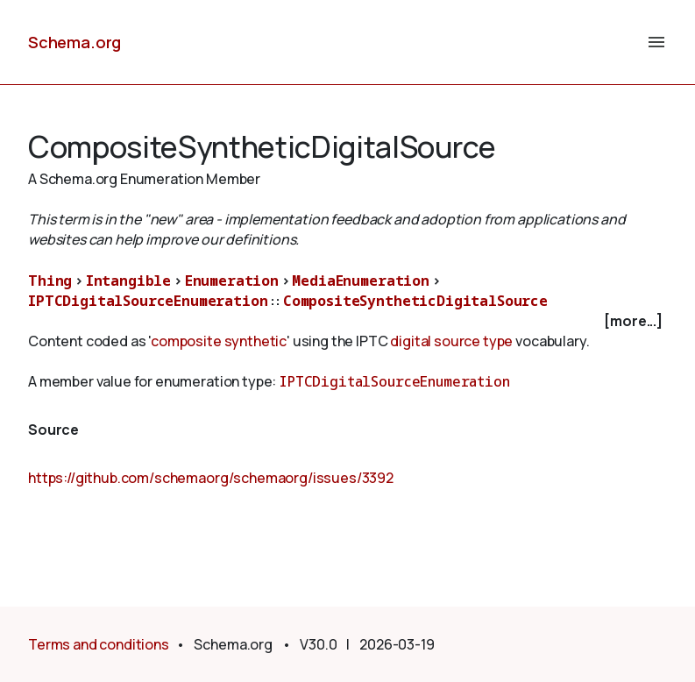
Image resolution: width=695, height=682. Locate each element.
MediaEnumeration (360, 280)
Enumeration (232, 280)
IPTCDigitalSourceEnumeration (148, 300)
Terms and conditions (98, 644)
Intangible (128, 280)
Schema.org (74, 42)
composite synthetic (219, 341)
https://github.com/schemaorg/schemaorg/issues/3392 (211, 477)
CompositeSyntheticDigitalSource (415, 300)
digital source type (451, 341)
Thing (50, 280)
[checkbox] (347, 321)
